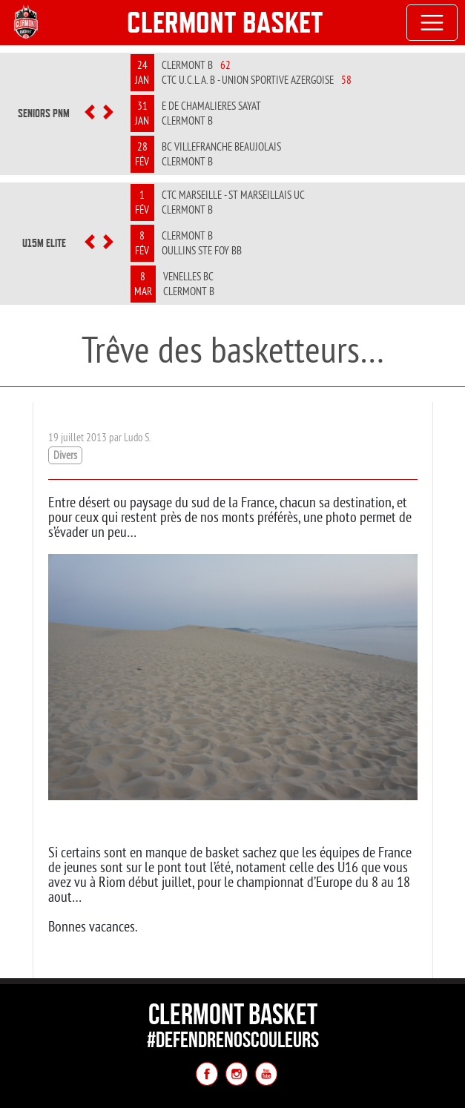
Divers (65, 455)
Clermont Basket (225, 22)
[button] (89, 113)
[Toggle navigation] (432, 23)
